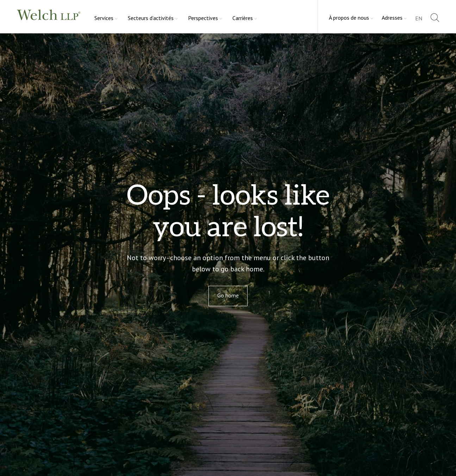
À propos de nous (349, 17)
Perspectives (203, 17)
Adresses (392, 17)
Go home (228, 295)
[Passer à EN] (418, 19)
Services (103, 17)
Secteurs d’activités (151, 17)
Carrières (242, 17)
